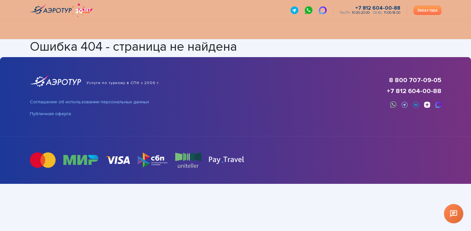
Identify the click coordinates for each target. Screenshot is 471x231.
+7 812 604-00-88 (414, 91)
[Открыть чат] (453, 213)
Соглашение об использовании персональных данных (89, 102)
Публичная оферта (50, 113)
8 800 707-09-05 (415, 80)
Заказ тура (427, 10)
